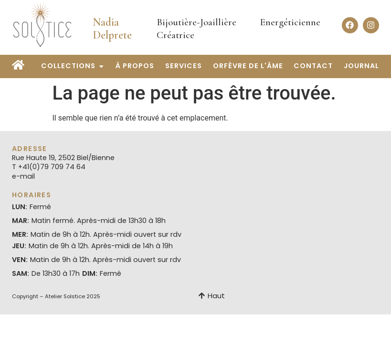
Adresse (29, 148)
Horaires (31, 195)
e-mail (23, 176)
